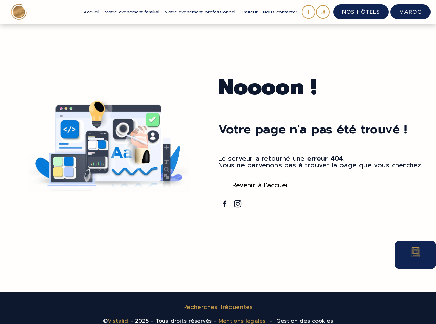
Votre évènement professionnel (200, 12)
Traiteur (249, 12)
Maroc (410, 12)
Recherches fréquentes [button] (218, 306)
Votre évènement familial (132, 12)
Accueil (91, 12)
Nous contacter (280, 12)
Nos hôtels (361, 12)
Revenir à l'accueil (260, 185)
